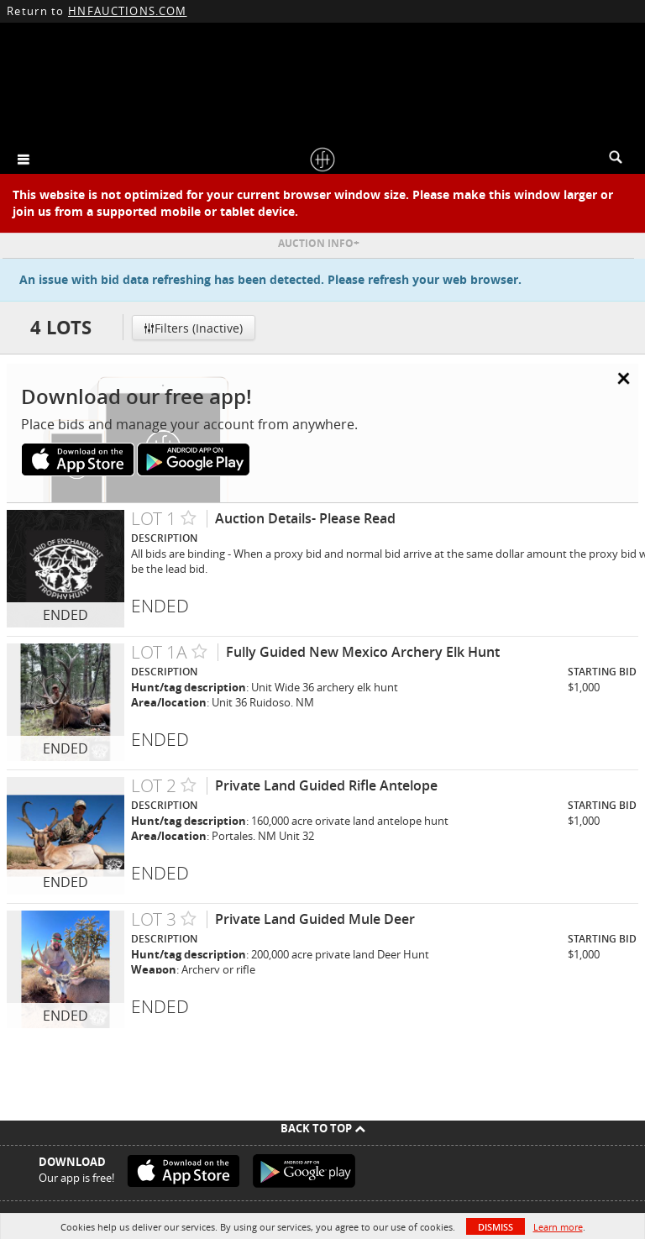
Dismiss (495, 1227)
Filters (193, 328)
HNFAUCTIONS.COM (127, 10)
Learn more (558, 1227)
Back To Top (323, 1128)
